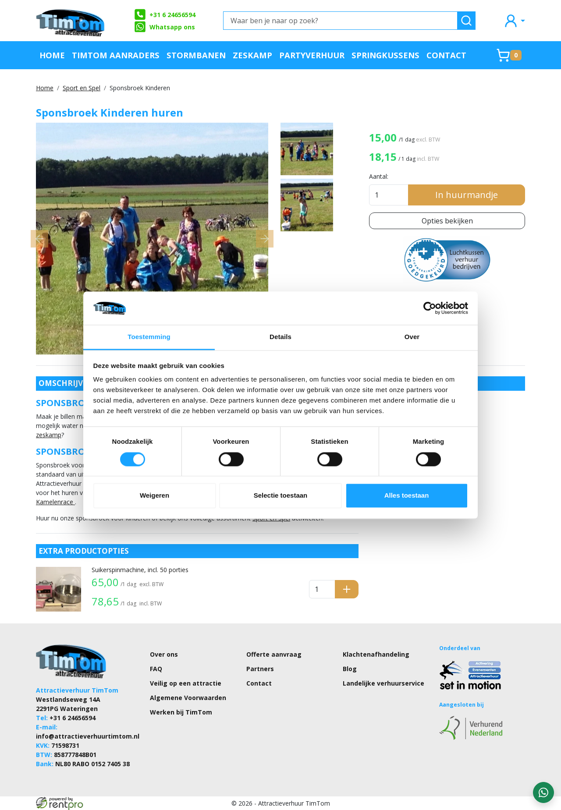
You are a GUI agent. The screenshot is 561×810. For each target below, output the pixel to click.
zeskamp (48, 435)
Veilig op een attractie (185, 683)
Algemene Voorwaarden (188, 697)
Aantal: (378, 176)
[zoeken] (466, 20)
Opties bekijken (447, 221)
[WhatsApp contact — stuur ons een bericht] (543, 792)
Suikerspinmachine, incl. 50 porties (140, 570)
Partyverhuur (311, 55)
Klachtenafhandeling (376, 654)
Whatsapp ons (164, 27)
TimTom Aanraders (116, 55)
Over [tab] (412, 337)
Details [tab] (280, 337)
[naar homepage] (71, 21)
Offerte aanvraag (274, 654)
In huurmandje (466, 195)
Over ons (164, 654)
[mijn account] (514, 20)
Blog (350, 669)
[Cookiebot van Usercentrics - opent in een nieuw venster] (429, 308)
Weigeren (154, 495)
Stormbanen (196, 55)
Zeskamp (252, 55)
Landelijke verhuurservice (383, 683)
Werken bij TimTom (181, 712)
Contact (446, 55)
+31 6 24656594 (164, 14)
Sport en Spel (81, 88)
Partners (260, 669)
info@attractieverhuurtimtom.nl (87, 736)
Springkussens (385, 55)
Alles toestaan (406, 495)
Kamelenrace (55, 502)
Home (52, 55)
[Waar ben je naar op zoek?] (340, 20)
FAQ (156, 669)
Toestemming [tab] (149, 337)
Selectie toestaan (281, 495)
